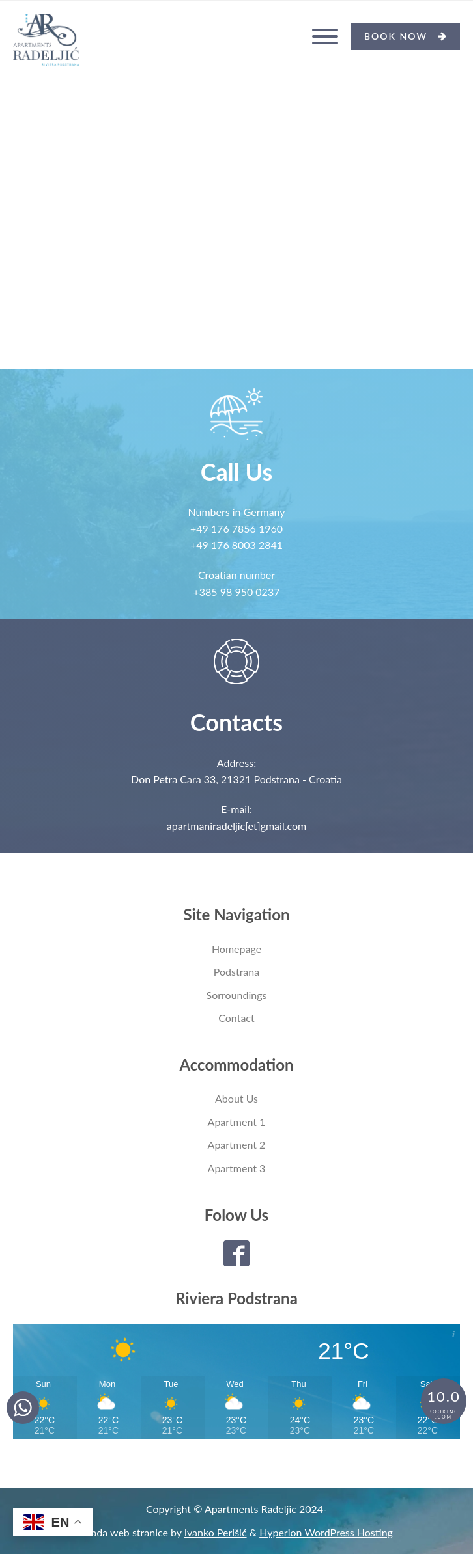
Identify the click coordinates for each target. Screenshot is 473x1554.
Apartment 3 (237, 1168)
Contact (236, 1017)
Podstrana (236, 971)
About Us (236, 1098)
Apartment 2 (237, 1144)
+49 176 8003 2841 (236, 545)
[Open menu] (325, 36)
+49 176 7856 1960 (236, 528)
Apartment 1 (237, 1122)
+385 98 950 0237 (237, 591)
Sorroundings (237, 995)
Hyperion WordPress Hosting (326, 1532)
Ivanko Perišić (215, 1532)
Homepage (236, 949)
